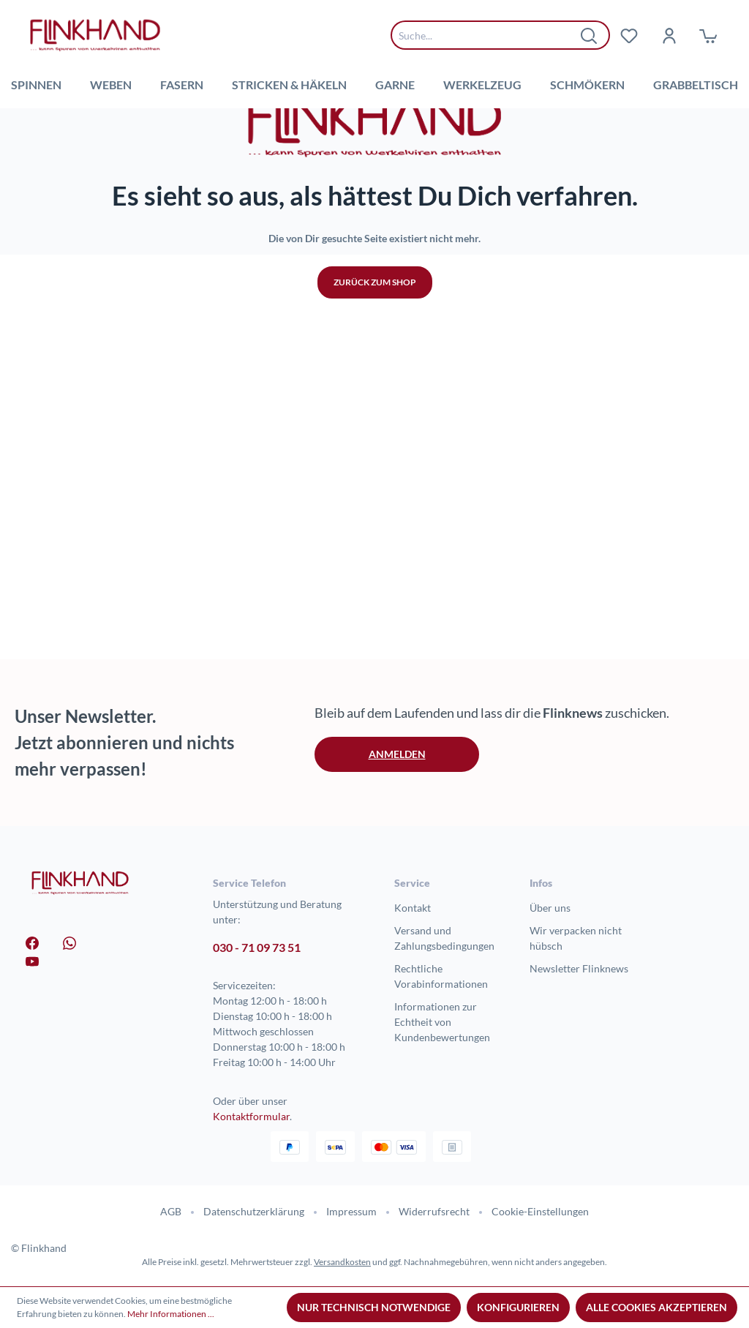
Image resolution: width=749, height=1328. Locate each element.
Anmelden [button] (397, 754)
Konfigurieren (518, 1307)
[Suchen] (589, 35)
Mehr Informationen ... (170, 1313)
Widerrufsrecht (434, 1211)
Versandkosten (342, 1261)
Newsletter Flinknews (579, 968)
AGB (170, 1211)
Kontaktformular (251, 1116)
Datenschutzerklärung (253, 1211)
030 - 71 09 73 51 (257, 947)
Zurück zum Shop (375, 508)
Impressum (351, 1211)
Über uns (550, 907)
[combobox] (489, 35)
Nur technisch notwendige (374, 1307)
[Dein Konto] (668, 35)
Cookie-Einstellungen (540, 1211)
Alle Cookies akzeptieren (656, 1307)
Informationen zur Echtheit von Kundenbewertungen (442, 1021)
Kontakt (412, 907)
